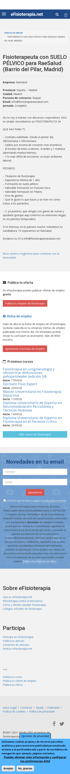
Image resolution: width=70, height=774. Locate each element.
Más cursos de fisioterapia (35, 434)
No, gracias (25, 768)
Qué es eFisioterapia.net (17, 597)
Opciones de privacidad (35, 736)
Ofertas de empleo (13, 33)
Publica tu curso (12, 677)
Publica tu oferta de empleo (19, 681)
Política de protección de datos (39, 561)
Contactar (26, 707)
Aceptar (8, 768)
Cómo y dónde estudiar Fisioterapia (24, 605)
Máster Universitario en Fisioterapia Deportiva (32, 393)
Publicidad (53, 707)
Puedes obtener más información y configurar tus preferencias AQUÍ (35, 759)
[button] (65, 14)
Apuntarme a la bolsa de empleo (25, 348)
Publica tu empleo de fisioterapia (25, 303)
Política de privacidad (42, 711)
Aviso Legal (10, 707)
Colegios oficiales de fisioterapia (22, 608)
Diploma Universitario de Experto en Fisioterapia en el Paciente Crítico (32, 420)
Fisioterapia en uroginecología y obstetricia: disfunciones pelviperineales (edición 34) (29, 373)
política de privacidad (54, 500)
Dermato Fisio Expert (20, 384)
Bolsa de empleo (17, 316)
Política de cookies (14, 711)
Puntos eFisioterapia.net (17, 648)
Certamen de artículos (16, 645)
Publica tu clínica (13, 684)
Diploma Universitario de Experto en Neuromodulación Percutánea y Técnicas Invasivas (32, 406)
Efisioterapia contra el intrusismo (23, 601)
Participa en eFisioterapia (18, 637)
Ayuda (39, 707)
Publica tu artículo (13, 641)
